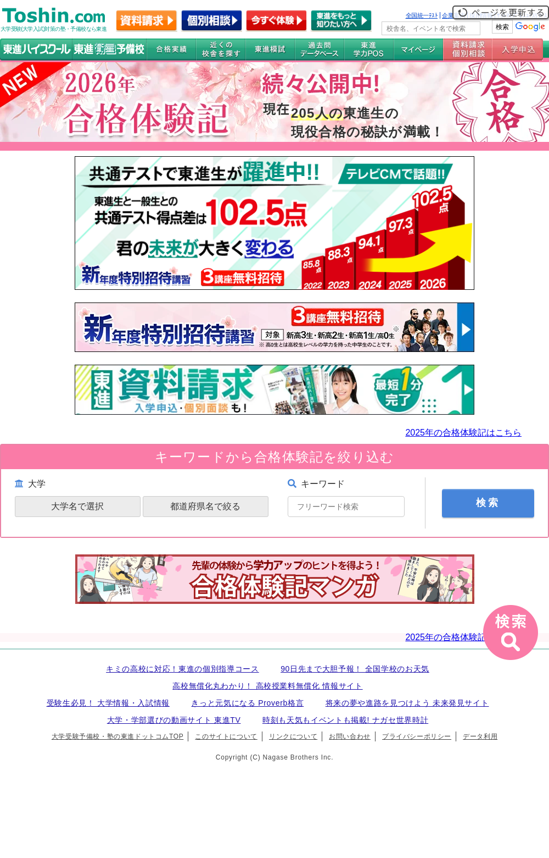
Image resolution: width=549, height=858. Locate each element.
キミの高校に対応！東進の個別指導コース (182, 668)
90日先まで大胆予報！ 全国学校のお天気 (355, 668)
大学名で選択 (77, 506)
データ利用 (480, 736)
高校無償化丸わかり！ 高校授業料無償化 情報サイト (267, 685)
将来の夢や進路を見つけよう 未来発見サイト (407, 702)
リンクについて (293, 736)
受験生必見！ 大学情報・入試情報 (108, 702)
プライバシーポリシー (416, 736)
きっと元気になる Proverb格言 (247, 702)
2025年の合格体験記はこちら (463, 432)
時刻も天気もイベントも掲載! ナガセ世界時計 (345, 720)
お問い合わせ (350, 736)
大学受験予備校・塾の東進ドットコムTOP (117, 736)
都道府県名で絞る (205, 506)
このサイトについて (226, 736)
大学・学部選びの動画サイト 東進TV (174, 720)
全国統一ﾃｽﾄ (422, 15)
